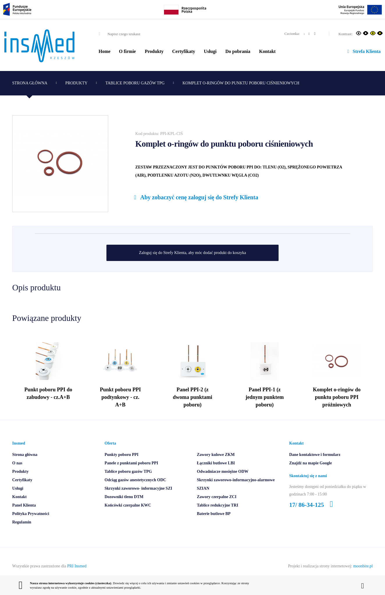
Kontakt (267, 51)
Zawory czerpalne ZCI (216, 507)
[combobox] (138, 34)
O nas (17, 474)
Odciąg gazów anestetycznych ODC (135, 491)
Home (104, 51)
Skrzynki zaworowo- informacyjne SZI (138, 499)
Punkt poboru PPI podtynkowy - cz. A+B (120, 406)
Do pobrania (237, 51)
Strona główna (29, 83)
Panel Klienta (24, 516)
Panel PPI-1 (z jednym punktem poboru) (264, 406)
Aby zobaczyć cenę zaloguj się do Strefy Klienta (194, 197)
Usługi (210, 51)
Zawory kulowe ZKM (216, 465)
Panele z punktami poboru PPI (131, 474)
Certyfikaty (183, 51)
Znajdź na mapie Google (310, 474)
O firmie (127, 51)
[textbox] (144, 34)
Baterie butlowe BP (214, 524)
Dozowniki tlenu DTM (124, 507)
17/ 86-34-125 (313, 515)
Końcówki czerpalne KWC (128, 516)
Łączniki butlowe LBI (216, 474)
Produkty (154, 51)
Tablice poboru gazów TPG (135, 83)
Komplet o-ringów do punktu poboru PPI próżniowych (337, 406)
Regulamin (21, 533)
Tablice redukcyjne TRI (217, 516)
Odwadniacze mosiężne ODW (222, 482)
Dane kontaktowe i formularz (315, 465)
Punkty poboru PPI (122, 465)
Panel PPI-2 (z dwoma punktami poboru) (192, 406)
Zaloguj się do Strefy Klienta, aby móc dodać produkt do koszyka (192, 253)
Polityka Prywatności (30, 524)
